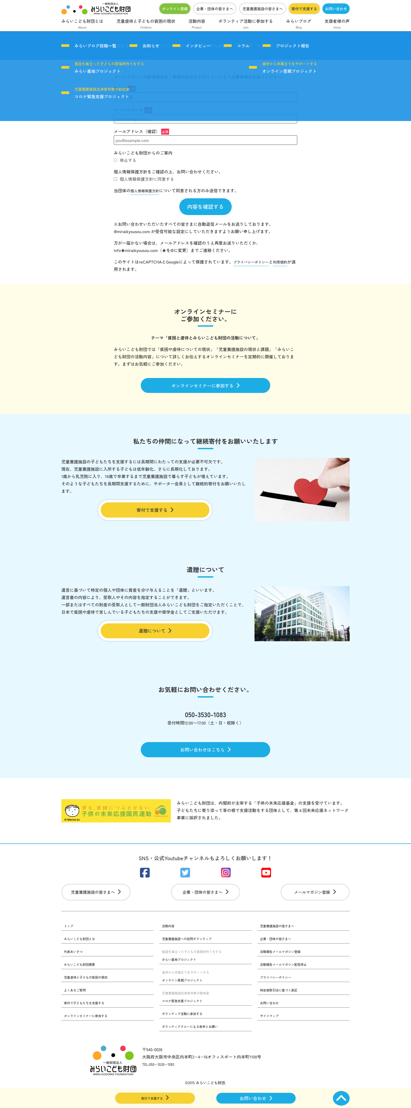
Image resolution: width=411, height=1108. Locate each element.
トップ (69, 942)
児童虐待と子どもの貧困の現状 (145, 24)
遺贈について (155, 637)
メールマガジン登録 (315, 907)
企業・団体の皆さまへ (214, 8)
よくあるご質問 (77, 1007)
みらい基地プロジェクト (109, 67)
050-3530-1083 (205, 723)
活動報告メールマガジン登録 (284, 968)
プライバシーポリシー (254, 263)
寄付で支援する (304, 8)
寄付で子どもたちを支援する (88, 1020)
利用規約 (287, 263)
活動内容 (196, 24)
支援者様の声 (337, 24)
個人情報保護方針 (147, 190)
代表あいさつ (75, 968)
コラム (243, 45)
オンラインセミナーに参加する (205, 388)
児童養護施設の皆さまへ (262, 8)
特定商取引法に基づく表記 (282, 1007)
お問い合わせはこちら (205, 760)
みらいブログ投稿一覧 (95, 45)
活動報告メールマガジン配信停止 (287, 981)
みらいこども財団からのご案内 (143, 153)
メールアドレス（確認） (141, 131)
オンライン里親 (175, 8)
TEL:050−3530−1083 (161, 1082)
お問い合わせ (336, 8)
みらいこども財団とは (82, 24)
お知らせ (151, 45)
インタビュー (198, 45)
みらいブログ (298, 24)
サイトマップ (271, 1033)
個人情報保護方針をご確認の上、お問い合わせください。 (168, 171)
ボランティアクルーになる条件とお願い (195, 1044)
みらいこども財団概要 (82, 981)
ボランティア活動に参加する (245, 24)
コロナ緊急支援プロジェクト (101, 93)
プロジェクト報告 (292, 45)
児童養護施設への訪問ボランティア (191, 955)
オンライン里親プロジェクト (289, 67)
